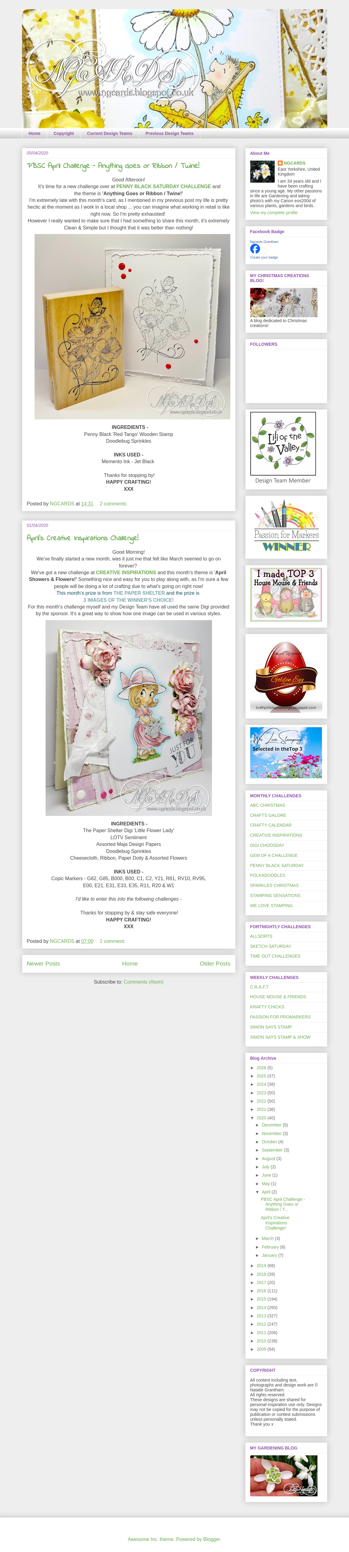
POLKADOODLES (267, 875)
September (273, 1150)
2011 (262, 1332)
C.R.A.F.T (259, 986)
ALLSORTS (261, 936)
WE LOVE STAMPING (271, 905)
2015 (262, 1299)
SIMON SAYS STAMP (271, 1027)
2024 (262, 1084)
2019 (262, 1265)
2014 (262, 1307)
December (272, 1124)
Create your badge (264, 257)
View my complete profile (274, 212)
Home (35, 133)
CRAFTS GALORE (268, 815)
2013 (262, 1315)
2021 (262, 1109)
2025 (262, 1076)
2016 (262, 1290)
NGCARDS (295, 163)
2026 (262, 1067)
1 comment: (113, 941)
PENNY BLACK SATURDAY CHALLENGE (163, 186)
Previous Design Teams (170, 133)
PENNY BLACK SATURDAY (277, 865)
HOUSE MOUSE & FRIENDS (278, 996)
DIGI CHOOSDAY (267, 845)
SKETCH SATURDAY (270, 946)
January (270, 1255)
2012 (262, 1324)
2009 (262, 1349)
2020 (262, 1117)
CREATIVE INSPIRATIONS (126, 572)
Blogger (211, 1539)
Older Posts (215, 963)
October (270, 1141)
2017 (262, 1282)
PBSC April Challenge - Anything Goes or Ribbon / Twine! (113, 166)
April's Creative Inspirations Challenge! (82, 538)
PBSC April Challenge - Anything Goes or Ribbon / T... (283, 1204)
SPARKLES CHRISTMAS (274, 885)
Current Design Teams (109, 133)
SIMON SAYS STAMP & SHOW (280, 1037)
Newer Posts (43, 963)
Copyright (64, 133)
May (266, 1183)
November (272, 1133)
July (266, 1166)
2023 (262, 1092)
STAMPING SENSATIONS (275, 895)
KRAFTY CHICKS (267, 1006)
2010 (262, 1340)
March (268, 1238)
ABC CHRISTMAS (267, 805)
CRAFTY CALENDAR (271, 825)
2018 (262, 1274)
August (269, 1158)
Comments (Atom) (144, 981)
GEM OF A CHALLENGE (274, 855)
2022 (262, 1101)
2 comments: (114, 503)
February (271, 1247)
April (267, 1191)
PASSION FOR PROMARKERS (280, 1016)
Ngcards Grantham (264, 242)
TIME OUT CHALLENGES (275, 956)
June (267, 1175)
